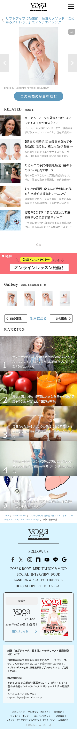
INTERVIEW (40, 574)
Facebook (12, 559)
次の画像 (61, 318)
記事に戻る (38, 318)
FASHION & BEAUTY (29, 580)
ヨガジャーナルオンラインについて (23, 719)
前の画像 (16, 318)
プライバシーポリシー (20, 715)
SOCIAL (23, 574)
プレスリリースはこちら (39, 711)
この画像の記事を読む (38, 96)
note (38, 559)
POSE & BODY (20, 569)
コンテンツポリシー (43, 715)
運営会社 (60, 715)
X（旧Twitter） (21, 559)
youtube (47, 559)
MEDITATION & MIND (50, 569)
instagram (29, 559)
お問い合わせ (18, 711)
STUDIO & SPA (48, 586)
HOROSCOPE (26, 586)
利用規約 (58, 711)
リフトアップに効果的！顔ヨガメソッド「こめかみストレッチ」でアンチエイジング (40, 20)
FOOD (55, 574)
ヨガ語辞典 (63, 719)
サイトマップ (49, 719)
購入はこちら (20, 631)
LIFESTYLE (55, 580)
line (55, 559)
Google (64, 559)
